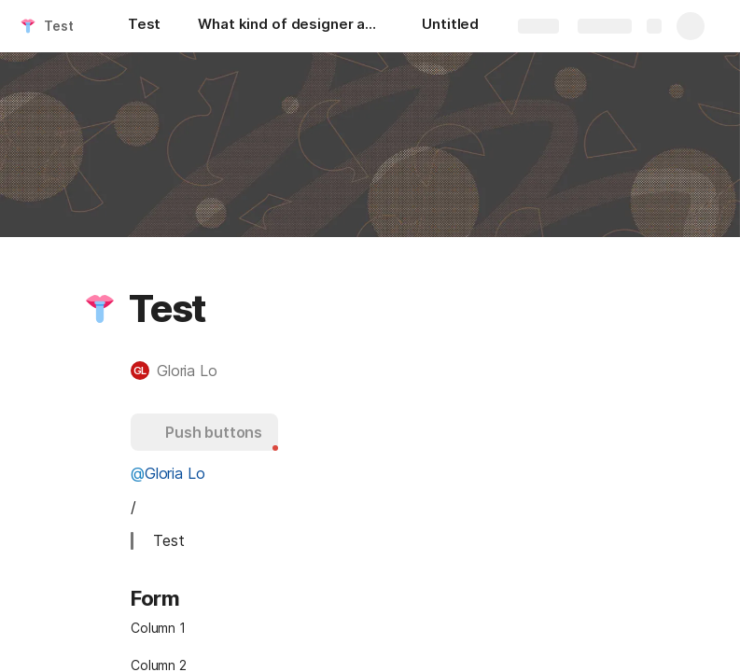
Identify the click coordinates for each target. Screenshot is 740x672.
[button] (99, 308)
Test (58, 26)
